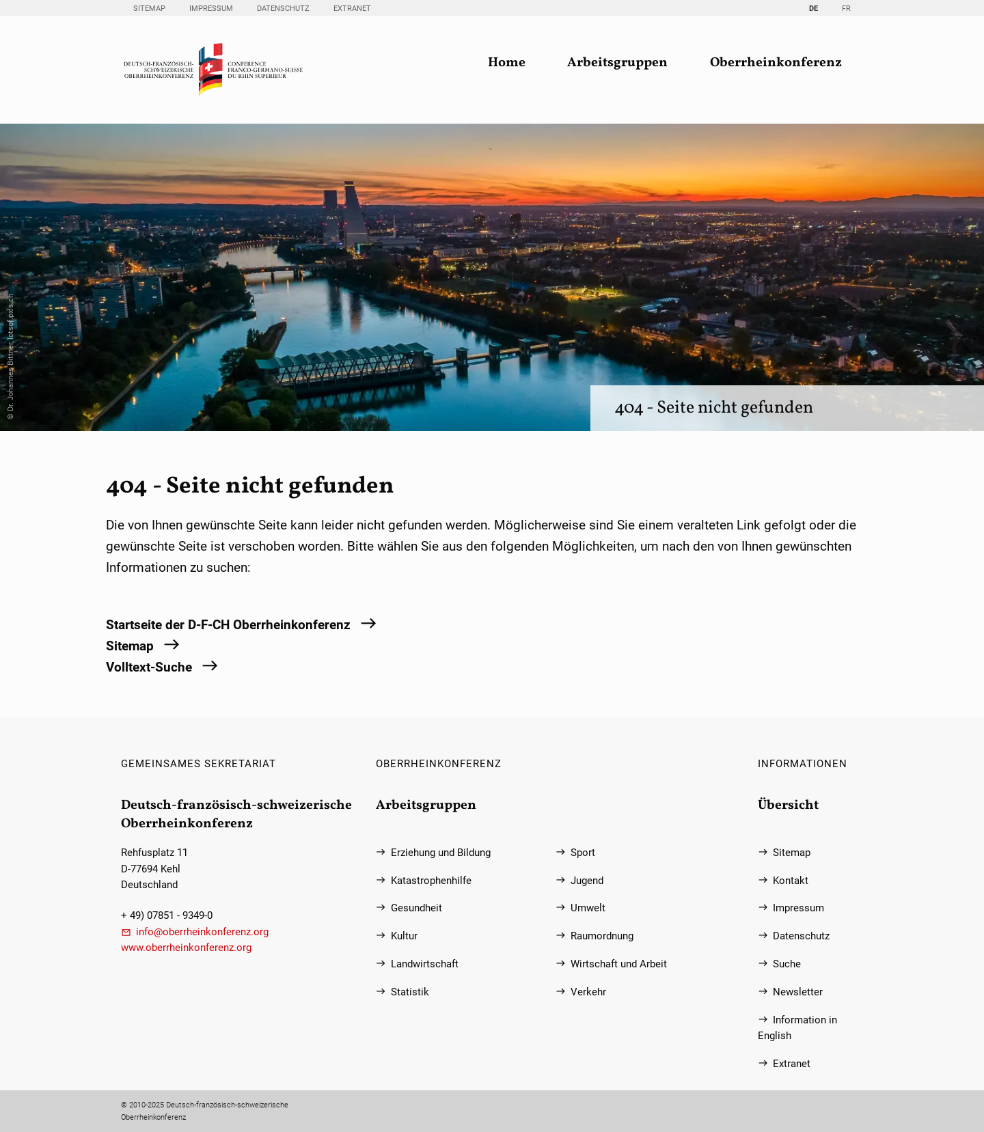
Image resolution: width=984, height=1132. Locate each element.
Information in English (797, 1028)
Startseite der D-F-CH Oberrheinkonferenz (228, 625)
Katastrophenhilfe (431, 881)
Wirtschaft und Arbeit (619, 964)
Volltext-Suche (149, 667)
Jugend (587, 881)
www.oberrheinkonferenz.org (186, 948)
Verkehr (588, 992)
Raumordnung (602, 936)
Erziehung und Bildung (441, 853)
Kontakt (790, 881)
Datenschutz (283, 8)
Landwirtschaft (425, 964)
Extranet (352, 8)
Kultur (404, 936)
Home (506, 63)
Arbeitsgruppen (617, 63)
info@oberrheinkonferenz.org (202, 932)
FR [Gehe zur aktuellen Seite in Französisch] (846, 8)
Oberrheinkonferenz (776, 63)
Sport (583, 853)
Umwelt (588, 908)
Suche (787, 964)
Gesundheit (416, 908)
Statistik (410, 992)
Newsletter (798, 992)
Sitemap (149, 8)
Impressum (211, 8)
